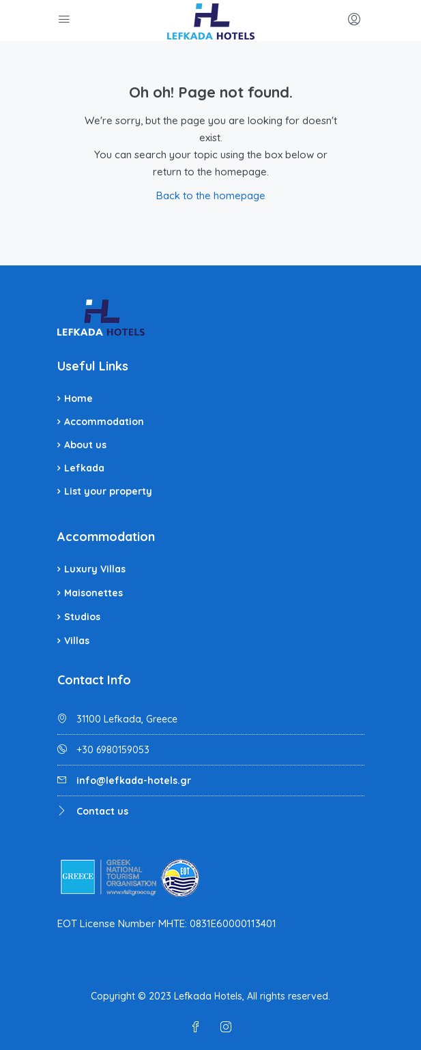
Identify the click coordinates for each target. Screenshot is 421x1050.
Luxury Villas (95, 569)
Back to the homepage (210, 195)
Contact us (102, 811)
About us (85, 445)
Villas (76, 641)
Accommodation (104, 421)
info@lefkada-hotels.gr (133, 780)
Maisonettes (93, 593)
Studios (82, 617)
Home (78, 398)
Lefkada (84, 468)
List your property (108, 491)
